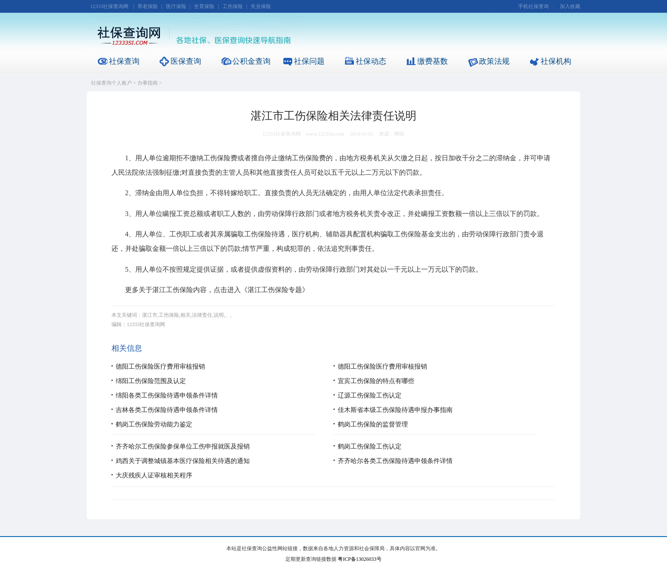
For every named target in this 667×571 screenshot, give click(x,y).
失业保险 (261, 6)
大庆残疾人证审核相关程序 (154, 475)
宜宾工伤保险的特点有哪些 (376, 381)
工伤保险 (232, 6)
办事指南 (147, 83)
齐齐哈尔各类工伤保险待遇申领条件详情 (395, 460)
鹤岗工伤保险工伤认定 (370, 446)
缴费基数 (432, 61)
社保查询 (124, 61)
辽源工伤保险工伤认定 (370, 395)
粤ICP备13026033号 (360, 559)
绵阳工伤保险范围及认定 (151, 381)
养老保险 (147, 6)
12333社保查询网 (109, 6)
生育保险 (204, 6)
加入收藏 (570, 6)
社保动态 (371, 61)
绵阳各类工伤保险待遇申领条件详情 (167, 395)
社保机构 (556, 61)
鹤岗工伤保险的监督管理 (373, 424)
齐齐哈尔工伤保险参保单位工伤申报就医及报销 (183, 446)
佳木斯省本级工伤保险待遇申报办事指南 (395, 409)
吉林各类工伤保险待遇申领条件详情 (167, 409)
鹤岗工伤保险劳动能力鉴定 (154, 424)
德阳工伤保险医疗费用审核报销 (160, 366)
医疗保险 (176, 6)
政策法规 (494, 61)
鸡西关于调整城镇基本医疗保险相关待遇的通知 (183, 460)
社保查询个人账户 (111, 83)
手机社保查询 (533, 6)
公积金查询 (251, 61)
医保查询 (186, 61)
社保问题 (309, 61)
